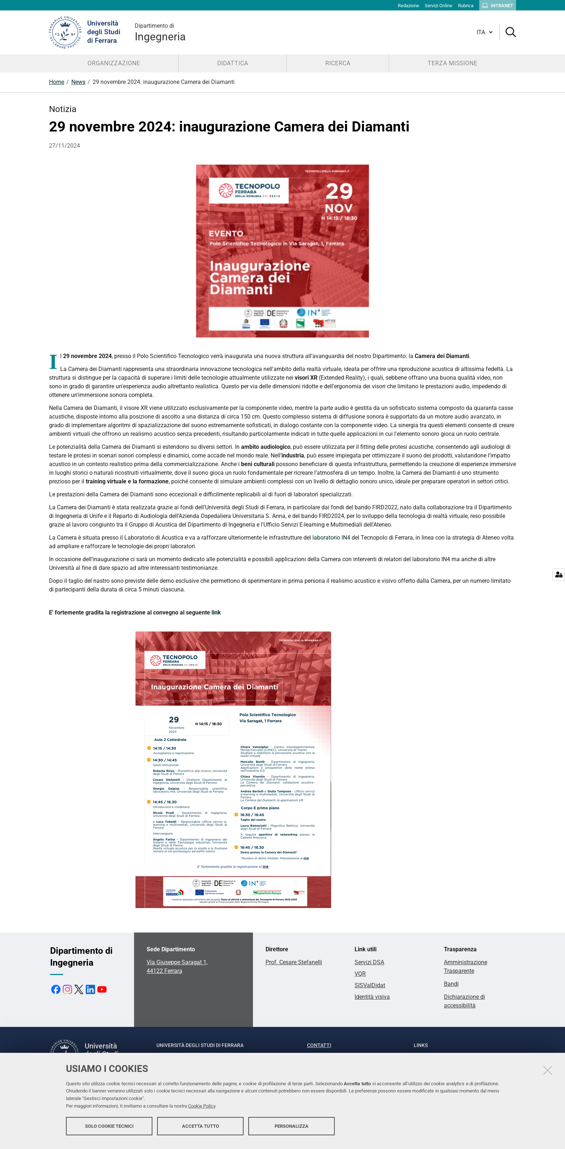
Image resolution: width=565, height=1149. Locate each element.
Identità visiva (372, 996)
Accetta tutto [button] (200, 1130)
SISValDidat (370, 985)
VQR (360, 973)
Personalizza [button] (291, 1130)
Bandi (451, 983)
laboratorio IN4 (331, 537)
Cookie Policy (201, 1110)
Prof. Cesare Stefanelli (294, 962)
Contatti (319, 1045)
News (78, 82)
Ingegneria (160, 32)
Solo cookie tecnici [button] (109, 1130)
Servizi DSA (369, 962)
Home (56, 82)
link (216, 612)
